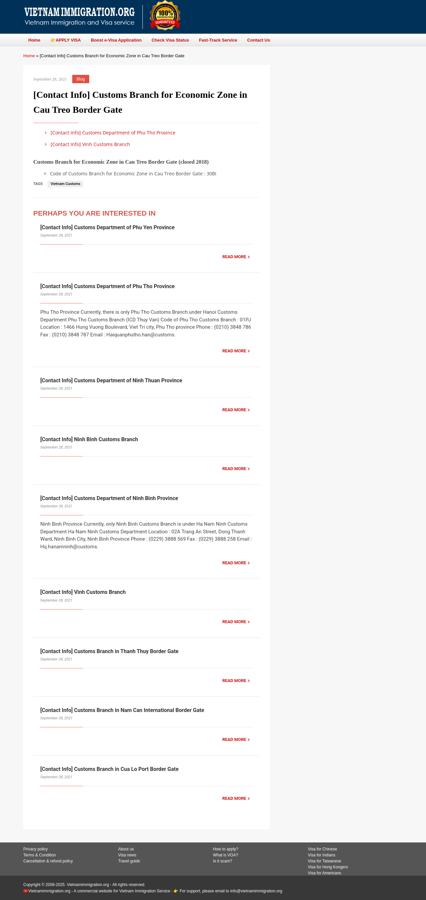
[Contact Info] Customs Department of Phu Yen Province (107, 227)
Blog (81, 79)
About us (126, 849)
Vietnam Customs (65, 184)
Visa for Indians (321, 855)
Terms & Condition (39, 855)
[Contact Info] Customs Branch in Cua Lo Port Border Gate (109, 769)
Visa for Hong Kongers (328, 867)
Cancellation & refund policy (48, 861)
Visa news (127, 855)
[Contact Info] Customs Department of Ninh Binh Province (109, 498)
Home (29, 55)
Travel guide (129, 861)
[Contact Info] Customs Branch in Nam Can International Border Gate (122, 710)
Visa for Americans (324, 873)
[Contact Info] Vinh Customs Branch (86, 144)
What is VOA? (225, 855)
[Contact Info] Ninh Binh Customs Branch (89, 439)
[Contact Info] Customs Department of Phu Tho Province (109, 132)
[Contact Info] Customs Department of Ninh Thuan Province (111, 380)
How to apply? (225, 849)
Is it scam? (222, 861)
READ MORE (234, 256)
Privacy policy (35, 849)
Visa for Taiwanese (324, 861)
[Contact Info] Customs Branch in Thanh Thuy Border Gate (109, 651)
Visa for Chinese (322, 849)
